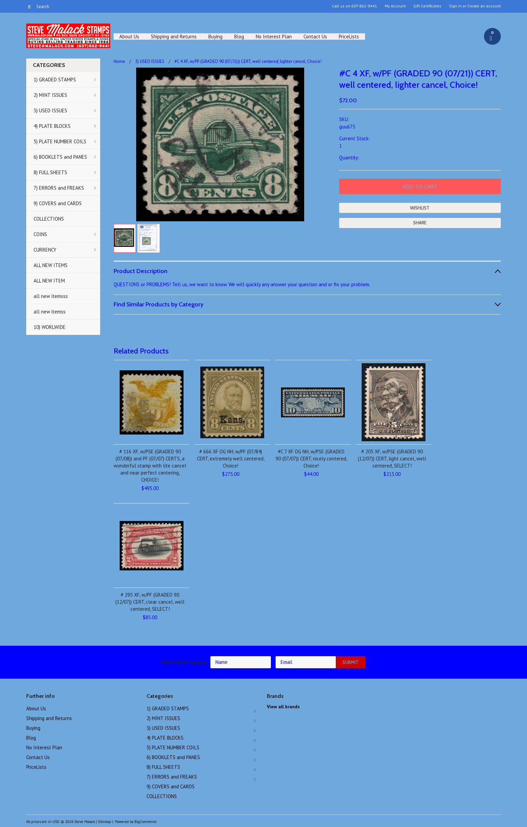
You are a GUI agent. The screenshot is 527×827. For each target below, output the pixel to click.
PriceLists (349, 36)
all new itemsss (51, 296)
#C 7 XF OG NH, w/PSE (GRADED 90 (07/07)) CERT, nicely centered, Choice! (311, 458)
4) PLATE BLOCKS (52, 126)
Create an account (484, 6)
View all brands (283, 707)
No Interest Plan (274, 36)
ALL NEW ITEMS (51, 265)
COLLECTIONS (49, 219)
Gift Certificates (427, 6)
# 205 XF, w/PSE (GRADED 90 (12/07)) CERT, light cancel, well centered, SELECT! (392, 458)
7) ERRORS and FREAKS (59, 188)
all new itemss (50, 311)
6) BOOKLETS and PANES (60, 157)
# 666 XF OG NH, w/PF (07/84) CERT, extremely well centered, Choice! (231, 458)
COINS (40, 234)
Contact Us (315, 36)
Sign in (455, 6)
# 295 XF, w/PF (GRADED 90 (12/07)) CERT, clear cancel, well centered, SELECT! (150, 602)
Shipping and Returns (174, 36)
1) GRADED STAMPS (55, 79)
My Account (395, 6)
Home (119, 61)
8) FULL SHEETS (50, 172)
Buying (215, 36)
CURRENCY (45, 250)
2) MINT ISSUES (50, 95)
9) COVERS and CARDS (58, 203)
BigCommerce (145, 821)
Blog (239, 36)
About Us (129, 36)
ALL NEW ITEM (49, 280)
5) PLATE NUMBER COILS (60, 141)
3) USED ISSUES (50, 110)
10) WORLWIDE (50, 327)
